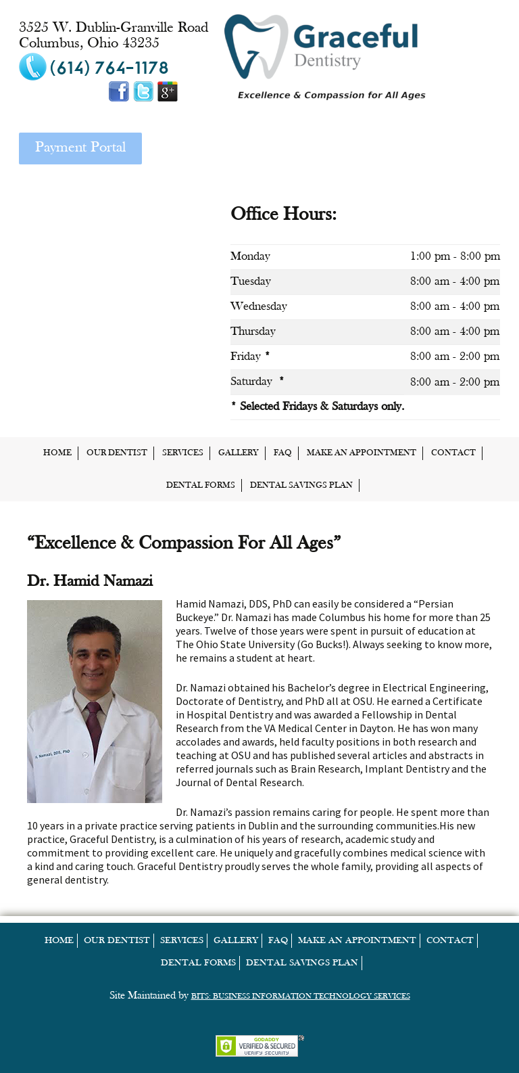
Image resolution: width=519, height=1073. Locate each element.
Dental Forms (200, 485)
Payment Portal (80, 148)
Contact (453, 453)
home (57, 453)
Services (182, 453)
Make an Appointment (361, 453)
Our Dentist (116, 453)
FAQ (283, 453)
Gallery (238, 453)
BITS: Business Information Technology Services (300, 996)
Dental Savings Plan (301, 485)
